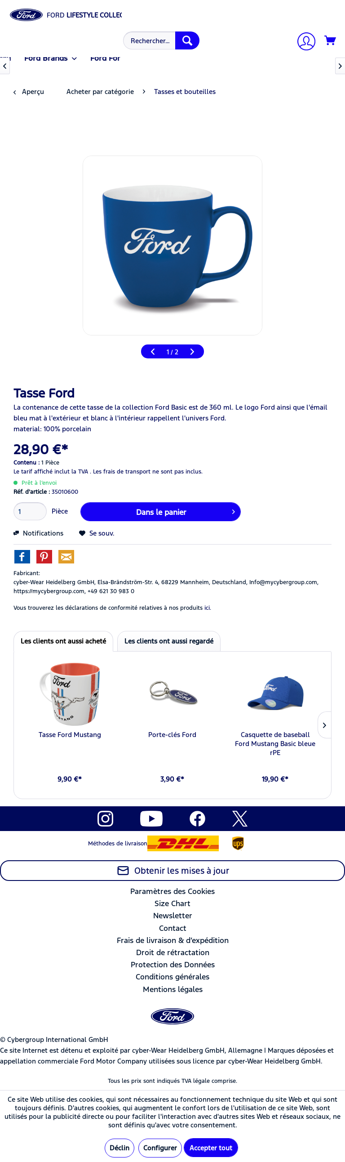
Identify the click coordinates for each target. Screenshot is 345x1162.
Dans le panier (185, 511)
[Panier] (331, 41)
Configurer (160, 1148)
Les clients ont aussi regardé (168, 641)
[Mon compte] (302, 42)
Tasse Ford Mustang (70, 734)
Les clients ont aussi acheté (63, 641)
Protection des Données (173, 965)
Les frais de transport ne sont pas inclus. (148, 471)
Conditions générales (172, 977)
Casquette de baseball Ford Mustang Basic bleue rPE (275, 743)
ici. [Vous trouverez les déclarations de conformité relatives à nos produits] (207, 608)
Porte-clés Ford (172, 734)
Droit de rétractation (172, 952)
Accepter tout (211, 1148)
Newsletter (172, 916)
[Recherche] (187, 40)
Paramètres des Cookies (172, 891)
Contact (172, 928)
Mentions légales (173, 989)
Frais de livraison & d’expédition (173, 940)
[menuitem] (160, 40)
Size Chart (172, 903)
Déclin (119, 1148)
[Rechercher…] (161, 40)
